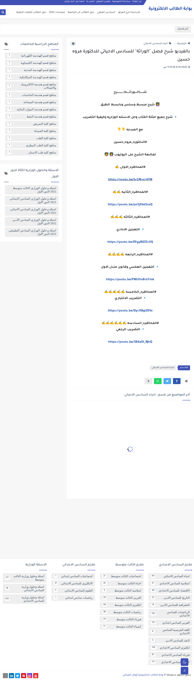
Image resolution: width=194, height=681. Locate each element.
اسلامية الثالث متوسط (121, 590)
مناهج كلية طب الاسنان (31, 152)
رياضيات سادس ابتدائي (73, 597)
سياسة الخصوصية (121, 3)
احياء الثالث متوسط (121, 583)
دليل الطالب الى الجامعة (81, 12)
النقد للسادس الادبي (170, 640)
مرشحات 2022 (57, 12)
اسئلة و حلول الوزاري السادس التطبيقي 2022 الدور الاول (32, 232)
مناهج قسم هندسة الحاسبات (31, 95)
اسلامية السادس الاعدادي (170, 583)
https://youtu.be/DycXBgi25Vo (130, 311)
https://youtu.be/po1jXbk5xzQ (130, 204)
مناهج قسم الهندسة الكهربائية (31, 55)
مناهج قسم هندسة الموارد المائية (31, 109)
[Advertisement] (97, 530)
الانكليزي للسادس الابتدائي (73, 583)
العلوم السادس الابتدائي (73, 590)
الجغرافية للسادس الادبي (170, 605)
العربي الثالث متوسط (121, 597)
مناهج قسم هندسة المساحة (31, 102)
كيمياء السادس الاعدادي (170, 662)
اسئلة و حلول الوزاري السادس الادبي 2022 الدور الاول (34, 221)
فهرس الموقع (103, 3)
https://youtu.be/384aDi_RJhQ (130, 342)
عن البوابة (137, 3)
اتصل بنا (90, 3)
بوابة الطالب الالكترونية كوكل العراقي (143, 675)
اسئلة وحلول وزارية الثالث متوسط (24, 578)
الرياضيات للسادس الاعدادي (170, 614)
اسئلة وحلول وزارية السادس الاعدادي (24, 599)
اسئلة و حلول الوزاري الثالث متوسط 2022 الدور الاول (34, 190)
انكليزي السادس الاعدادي (170, 647)
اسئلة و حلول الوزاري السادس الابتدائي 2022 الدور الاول (33, 200)
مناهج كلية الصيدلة (31, 131)
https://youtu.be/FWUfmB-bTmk (130, 279)
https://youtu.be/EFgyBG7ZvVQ (130, 242)
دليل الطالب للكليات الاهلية (31, 12)
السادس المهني (106, 12)
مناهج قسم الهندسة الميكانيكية (31, 77)
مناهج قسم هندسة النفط (31, 116)
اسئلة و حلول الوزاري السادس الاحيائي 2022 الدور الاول (33, 211)
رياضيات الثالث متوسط (121, 612)
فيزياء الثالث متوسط (121, 619)
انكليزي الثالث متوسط (121, 605)
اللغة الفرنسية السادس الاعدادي (170, 631)
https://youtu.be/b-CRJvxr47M (130, 179)
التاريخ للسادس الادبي (170, 597)
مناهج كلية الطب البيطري (31, 145)
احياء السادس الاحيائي (157, 43)
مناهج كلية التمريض (31, 123)
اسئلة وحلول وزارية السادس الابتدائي (24, 588)
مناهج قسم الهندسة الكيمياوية (31, 63)
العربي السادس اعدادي (170, 622)
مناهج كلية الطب (31, 138)
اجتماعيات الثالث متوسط (121, 576)
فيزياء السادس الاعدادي (170, 655)
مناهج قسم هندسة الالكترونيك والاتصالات (31, 86)
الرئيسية (183, 43)
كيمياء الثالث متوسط (121, 626)
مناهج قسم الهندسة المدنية (31, 70)
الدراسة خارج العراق (129, 12)
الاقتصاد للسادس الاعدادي (170, 590)
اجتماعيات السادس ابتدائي (73, 576)
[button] (177, 381)
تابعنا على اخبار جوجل (74, 3)
